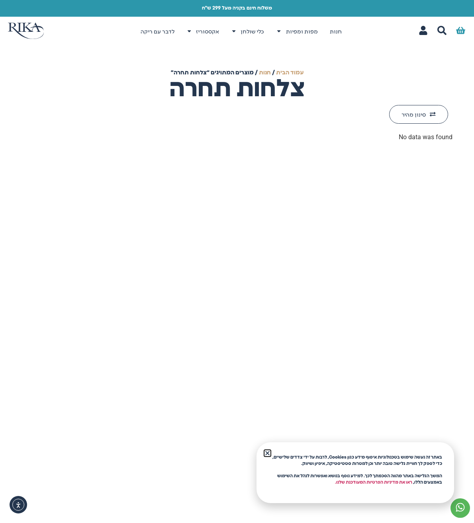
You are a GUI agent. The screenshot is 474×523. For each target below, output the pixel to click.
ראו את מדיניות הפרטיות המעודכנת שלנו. (373, 482)
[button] (267, 453)
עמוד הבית (290, 73)
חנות (336, 31)
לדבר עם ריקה (157, 31)
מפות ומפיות (296, 31)
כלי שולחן (247, 31)
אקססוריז (202, 31)
